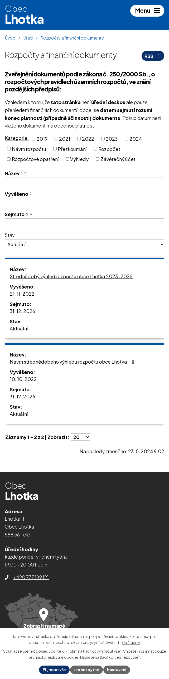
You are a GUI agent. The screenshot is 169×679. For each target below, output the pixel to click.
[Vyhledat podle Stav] (84, 245)
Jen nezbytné (86, 669)
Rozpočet (109, 149)
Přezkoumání (72, 149)
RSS (153, 56)
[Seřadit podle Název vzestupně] (25, 172)
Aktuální (19, 328)
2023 (112, 139)
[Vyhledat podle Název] (84, 183)
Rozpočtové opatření (35, 159)
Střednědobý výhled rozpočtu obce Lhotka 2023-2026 (76, 276)
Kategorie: (17, 138)
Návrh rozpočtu (29, 149)
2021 (64, 139)
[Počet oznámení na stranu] (80, 437)
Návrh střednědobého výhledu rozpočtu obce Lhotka (73, 362)
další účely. (131, 642)
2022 (88, 139)
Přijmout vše (54, 669)
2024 (135, 139)
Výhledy (79, 159)
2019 (42, 139)
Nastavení (116, 669)
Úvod (10, 38)
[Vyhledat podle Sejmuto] (84, 223)
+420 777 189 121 (31, 577)
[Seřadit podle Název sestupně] (25, 174)
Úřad (28, 38)
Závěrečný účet (118, 159)
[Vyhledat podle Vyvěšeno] (84, 204)
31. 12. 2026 (22, 311)
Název (14, 173)
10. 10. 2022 (23, 379)
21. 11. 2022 (22, 294)
